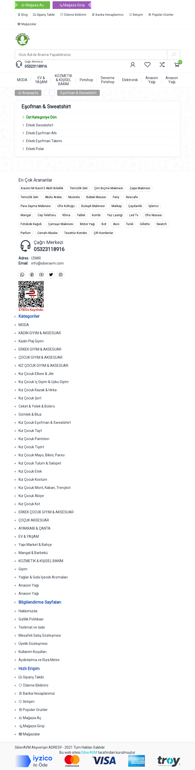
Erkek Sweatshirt (39, 125)
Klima (66, 215)
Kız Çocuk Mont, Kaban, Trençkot (45, 488)
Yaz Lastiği (115, 215)
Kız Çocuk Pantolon (34, 439)
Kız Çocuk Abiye (31, 496)
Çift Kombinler (103, 233)
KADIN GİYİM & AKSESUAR (40, 333)
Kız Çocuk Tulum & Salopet (40, 463)
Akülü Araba (53, 197)
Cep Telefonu (47, 215)
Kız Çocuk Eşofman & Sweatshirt (45, 422)
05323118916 (36, 66)
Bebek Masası (96, 197)
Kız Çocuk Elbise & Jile (36, 374)
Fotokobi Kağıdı (31, 224)
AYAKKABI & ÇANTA (35, 528)
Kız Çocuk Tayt (30, 431)
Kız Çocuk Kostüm (33, 479)
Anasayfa (28, 93)
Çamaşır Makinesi (60, 224)
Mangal (26, 215)
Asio (116, 224)
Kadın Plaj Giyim (31, 341)
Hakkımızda (28, 611)
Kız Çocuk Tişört (31, 447)
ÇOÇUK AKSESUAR (34, 520)
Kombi (96, 215)
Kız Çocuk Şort (30, 398)
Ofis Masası (153, 215)
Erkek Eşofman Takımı (44, 141)
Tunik (129, 224)
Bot (104, 224)
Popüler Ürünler (160, 15)
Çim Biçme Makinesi (108, 188)
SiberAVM (89, 752)
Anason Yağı (29, 585)
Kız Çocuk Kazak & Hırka (38, 390)
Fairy (116, 197)
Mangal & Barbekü (33, 553)
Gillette (145, 224)
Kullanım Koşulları (32, 652)
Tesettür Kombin (75, 233)
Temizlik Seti (79, 188)
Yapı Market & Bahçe (35, 545)
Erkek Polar (35, 149)
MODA (24, 325)
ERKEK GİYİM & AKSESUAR (40, 349)
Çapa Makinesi (140, 188)
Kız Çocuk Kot (29, 504)
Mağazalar (27, 24)
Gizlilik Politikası (31, 619)
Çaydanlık (135, 206)
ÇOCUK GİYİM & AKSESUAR (40, 357)
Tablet (81, 215)
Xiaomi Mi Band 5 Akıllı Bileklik (42, 188)
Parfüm (26, 233)
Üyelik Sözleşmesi (33, 644)
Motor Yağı (87, 224)
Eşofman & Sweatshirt (78, 93)
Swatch (161, 224)
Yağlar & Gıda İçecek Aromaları (43, 577)
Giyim (23, 569)
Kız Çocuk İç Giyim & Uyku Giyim (44, 382)
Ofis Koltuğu (66, 206)
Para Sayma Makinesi (36, 206)
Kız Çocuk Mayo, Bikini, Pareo (42, 455)
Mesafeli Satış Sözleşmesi (40, 635)
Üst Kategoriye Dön (39, 117)
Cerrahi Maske (47, 233)
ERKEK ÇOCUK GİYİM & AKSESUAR (46, 512)
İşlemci (154, 206)
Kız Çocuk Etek (30, 471)
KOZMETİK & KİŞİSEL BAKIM (41, 561)
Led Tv (133, 215)
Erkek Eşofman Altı (41, 133)
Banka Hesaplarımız (108, 15)
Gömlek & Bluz (30, 414)
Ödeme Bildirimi (73, 15)
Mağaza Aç (32, 5)
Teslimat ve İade (32, 627)
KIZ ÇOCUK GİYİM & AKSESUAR (43, 366)
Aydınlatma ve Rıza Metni (39, 660)
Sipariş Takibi (44, 15)
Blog (23, 15)
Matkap (116, 206)
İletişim (136, 15)
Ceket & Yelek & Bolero (37, 406)
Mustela (74, 197)
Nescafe (132, 197)
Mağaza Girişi (72, 5)
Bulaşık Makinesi (93, 206)
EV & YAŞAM (29, 536)
